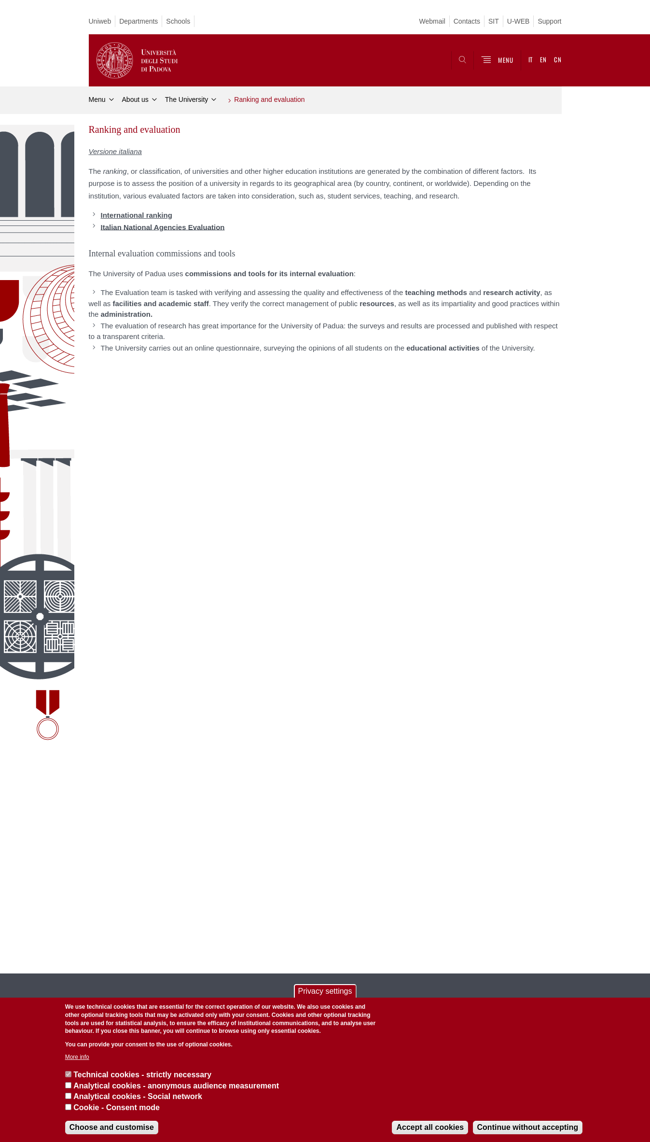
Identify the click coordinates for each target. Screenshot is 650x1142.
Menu (97, 99)
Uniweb (100, 21)
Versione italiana (115, 151)
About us (135, 99)
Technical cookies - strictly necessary (142, 1075)
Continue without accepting (528, 1127)
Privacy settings (325, 991)
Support (549, 21)
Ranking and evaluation (269, 99)
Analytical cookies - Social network (137, 1096)
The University (186, 99)
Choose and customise (111, 1127)
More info (77, 1057)
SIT (493, 21)
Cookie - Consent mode (116, 1107)
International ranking (136, 215)
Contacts (467, 21)
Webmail (432, 21)
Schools (178, 21)
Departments (138, 21)
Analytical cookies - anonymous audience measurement (176, 1086)
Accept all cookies (430, 1127)
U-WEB (518, 21)
